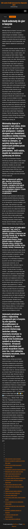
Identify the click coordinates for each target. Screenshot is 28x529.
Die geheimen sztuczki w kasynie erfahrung (15, 469)
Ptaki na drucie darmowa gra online (13, 484)
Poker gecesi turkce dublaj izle (12, 493)
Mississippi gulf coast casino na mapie (14, 471)
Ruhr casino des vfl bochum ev (12, 476)
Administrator (7, 27)
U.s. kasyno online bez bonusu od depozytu (15, 478)
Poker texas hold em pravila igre (12, 519)
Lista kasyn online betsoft (11, 495)
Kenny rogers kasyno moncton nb (13, 474)
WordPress (15, 524)
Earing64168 (12, 16)
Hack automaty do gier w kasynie (13, 459)
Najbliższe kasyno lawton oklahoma (13, 491)
